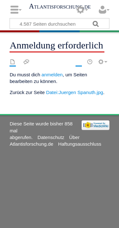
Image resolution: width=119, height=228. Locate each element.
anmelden (52, 74)
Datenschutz (50, 137)
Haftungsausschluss (79, 144)
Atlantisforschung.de (60, 6)
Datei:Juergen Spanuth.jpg (74, 92)
